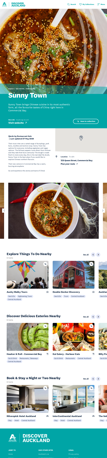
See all (86, 254)
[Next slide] (103, 210)
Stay (10, 420)
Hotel (17, 420)
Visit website (17, 122)
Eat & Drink (20, 89)
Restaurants (30, 89)
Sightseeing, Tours (25, 296)
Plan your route (69, 164)
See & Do (11, 296)
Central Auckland (14, 299)
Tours (66, 296)
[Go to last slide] (4, 210)
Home (10, 454)
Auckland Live (43, 454)
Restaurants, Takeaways (29, 358)
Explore (11, 89)
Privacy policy (74, 454)
